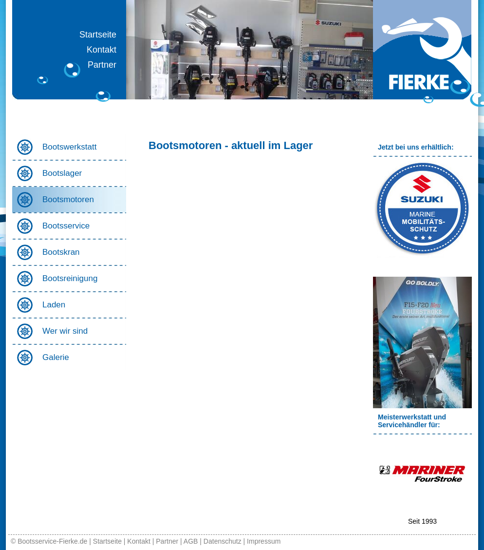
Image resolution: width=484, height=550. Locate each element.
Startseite (97, 34)
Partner (102, 65)
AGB (191, 541)
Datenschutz (223, 541)
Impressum (263, 541)
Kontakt (101, 50)
